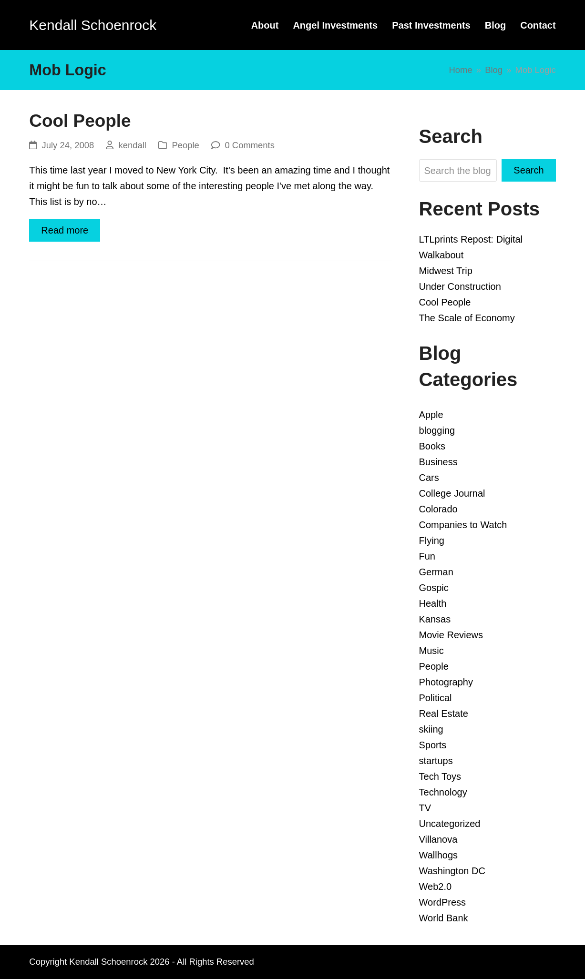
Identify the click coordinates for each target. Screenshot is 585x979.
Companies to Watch (463, 525)
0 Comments (250, 145)
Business (438, 462)
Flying (431, 540)
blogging (437, 430)
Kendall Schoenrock (92, 25)
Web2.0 (435, 886)
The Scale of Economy (467, 318)
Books (432, 446)
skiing (431, 729)
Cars (429, 477)
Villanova (438, 839)
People (185, 145)
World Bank (443, 918)
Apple (431, 414)
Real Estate (443, 713)
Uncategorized (450, 823)
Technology (443, 792)
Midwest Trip (445, 270)
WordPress (442, 902)
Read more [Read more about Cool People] (64, 230)
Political (435, 698)
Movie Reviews (451, 635)
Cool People (80, 121)
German (436, 572)
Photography (446, 682)
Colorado (438, 509)
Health (433, 603)
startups (436, 760)
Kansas (435, 619)
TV (425, 808)
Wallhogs (438, 855)
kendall (132, 145)
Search (528, 170)
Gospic (434, 587)
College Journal (452, 493)
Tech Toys (440, 776)
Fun (427, 556)
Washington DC (452, 871)
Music (431, 650)
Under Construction (460, 286)
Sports (433, 745)
